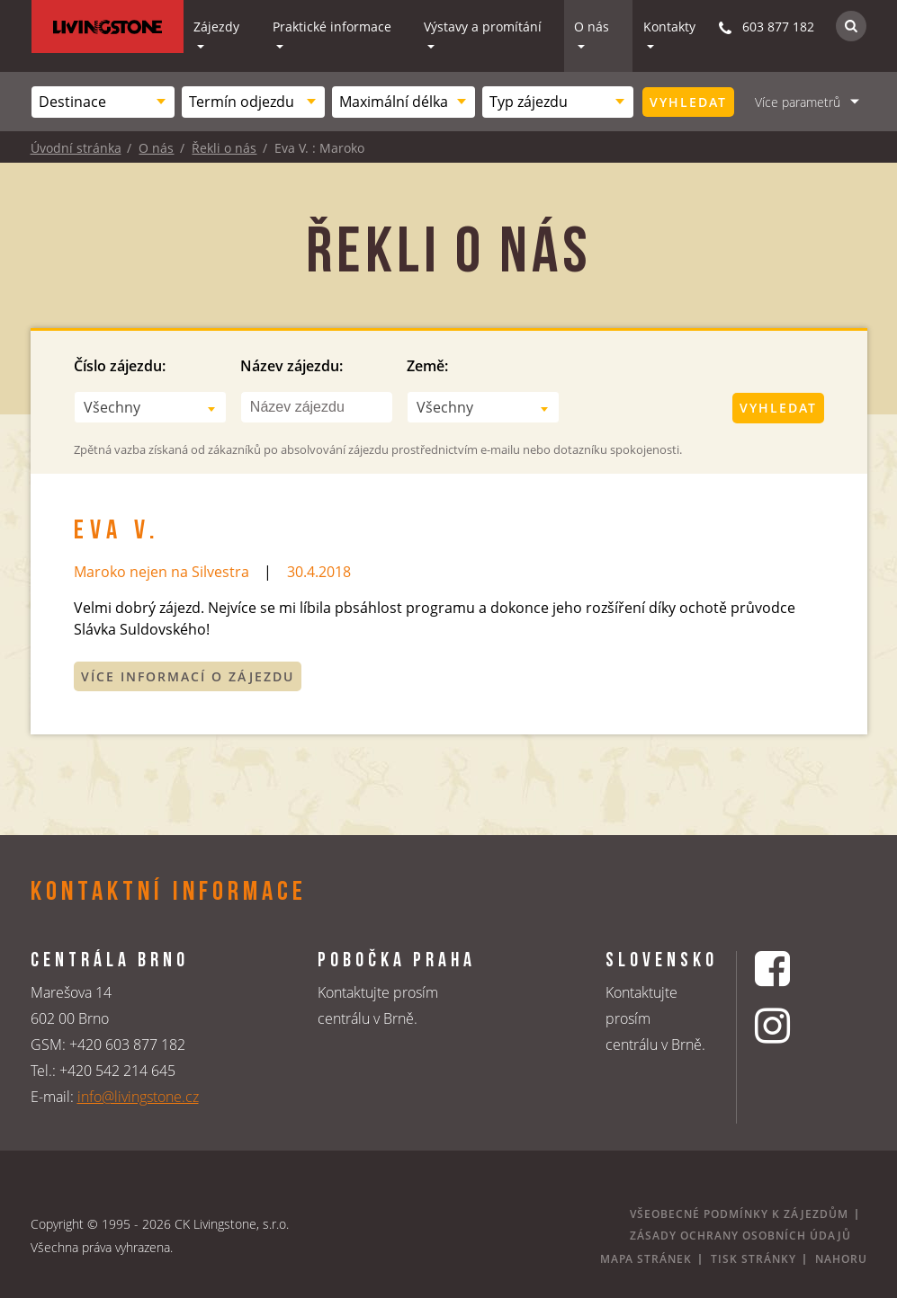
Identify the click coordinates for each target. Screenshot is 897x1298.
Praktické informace (332, 26)
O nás (591, 26)
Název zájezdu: (291, 366)
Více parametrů (797, 102)
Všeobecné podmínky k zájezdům (739, 1214)
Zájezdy (216, 26)
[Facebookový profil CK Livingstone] (795, 968)
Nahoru (841, 1259)
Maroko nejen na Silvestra (161, 572)
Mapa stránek (646, 1259)
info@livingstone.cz (138, 1097)
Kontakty (669, 26)
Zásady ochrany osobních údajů (740, 1235)
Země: (427, 366)
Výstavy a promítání (483, 26)
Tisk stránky (753, 1259)
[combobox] (103, 102)
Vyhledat (688, 102)
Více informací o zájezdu (187, 676)
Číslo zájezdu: (120, 366)
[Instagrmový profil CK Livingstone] (795, 1025)
